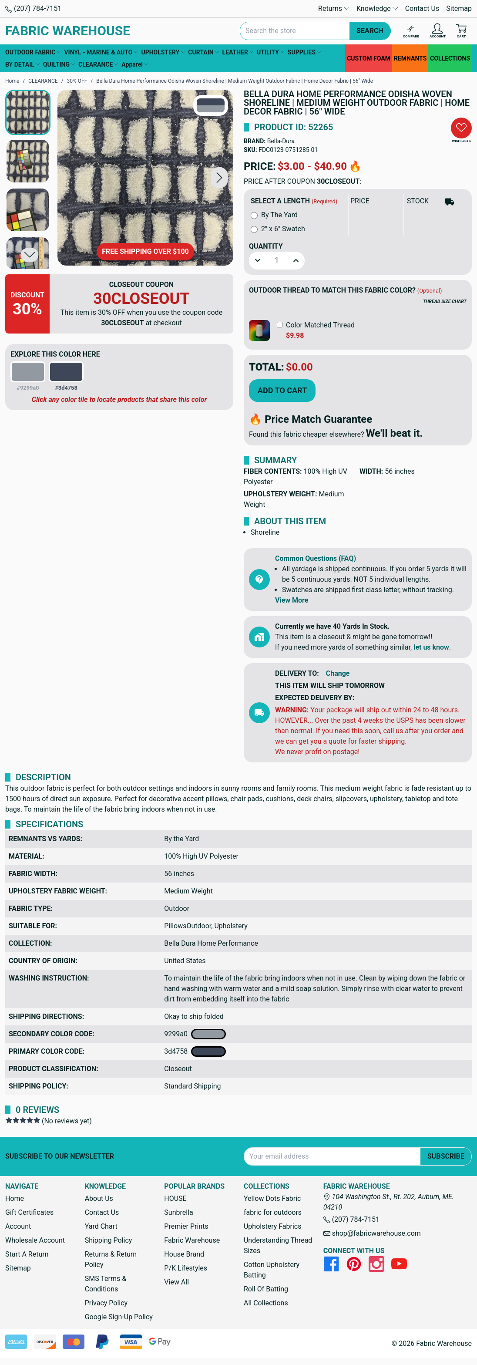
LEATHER (237, 52)
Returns (333, 8)
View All (176, 1282)
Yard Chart (101, 1226)
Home (14, 1198)
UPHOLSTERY (163, 52)
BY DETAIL (22, 64)
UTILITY (270, 52)
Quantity (266, 246)
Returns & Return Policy (111, 1259)
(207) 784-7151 (33, 8)
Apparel (134, 64)
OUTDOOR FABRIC (32, 52)
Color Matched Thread (320, 325)
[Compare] (411, 31)
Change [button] (338, 673)
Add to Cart (282, 390)
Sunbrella (178, 1212)
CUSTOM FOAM (368, 58)
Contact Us (422, 8)
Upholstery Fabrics (272, 1226)
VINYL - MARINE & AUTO (101, 52)
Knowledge (377, 8)
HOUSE (175, 1198)
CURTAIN (203, 52)
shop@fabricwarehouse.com (372, 1233)
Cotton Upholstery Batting (271, 1270)
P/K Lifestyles (185, 1268)
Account (18, 1226)
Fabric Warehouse (192, 1240)
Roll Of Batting (266, 1289)
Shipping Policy (108, 1240)
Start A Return (27, 1254)
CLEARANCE (98, 64)
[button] (219, 177)
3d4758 (195, 1051)
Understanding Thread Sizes (278, 1245)
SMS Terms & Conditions (106, 1283)
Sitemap (459, 8)
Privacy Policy (106, 1303)
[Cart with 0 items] (461, 31)
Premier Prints (186, 1226)
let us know (431, 647)
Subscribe (445, 1156)
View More (291, 600)
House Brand (184, 1254)
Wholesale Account (35, 1240)
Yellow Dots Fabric (272, 1198)
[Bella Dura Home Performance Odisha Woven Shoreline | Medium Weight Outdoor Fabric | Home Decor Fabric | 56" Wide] (145, 178)
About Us (99, 1198)
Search (369, 31)
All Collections (266, 1303)
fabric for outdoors (273, 1212)
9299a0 (195, 1034)
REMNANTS (410, 58)
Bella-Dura (281, 141)
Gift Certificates (29, 1212)
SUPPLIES (304, 52)
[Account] (437, 31)
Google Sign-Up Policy (119, 1317)
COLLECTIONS (450, 58)
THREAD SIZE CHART (445, 301)
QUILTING (59, 64)
